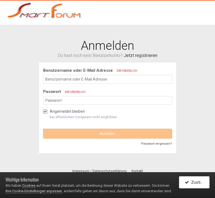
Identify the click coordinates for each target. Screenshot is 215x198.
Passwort (64, 91)
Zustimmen (197, 182)
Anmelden (107, 134)
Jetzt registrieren (140, 55)
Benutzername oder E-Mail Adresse (90, 70)
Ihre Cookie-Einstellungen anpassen (33, 191)
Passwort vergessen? (156, 143)
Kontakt (137, 171)
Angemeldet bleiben (67, 111)
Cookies (28, 185)
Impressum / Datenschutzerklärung (99, 171)
